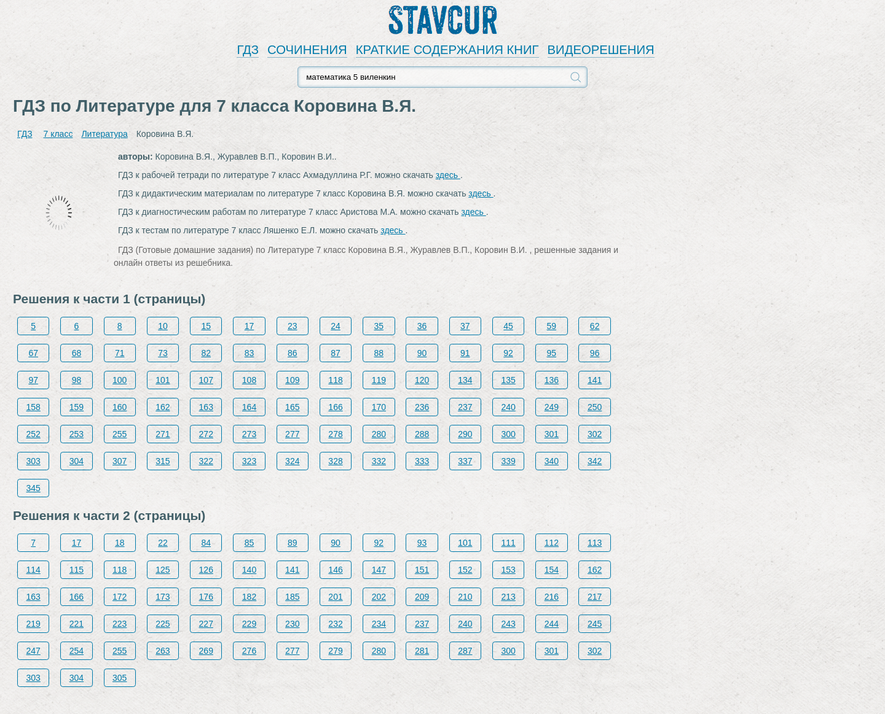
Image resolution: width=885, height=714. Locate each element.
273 (249, 434)
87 (335, 353)
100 (119, 380)
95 (552, 353)
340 (552, 461)
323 (249, 461)
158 (33, 407)
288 (422, 434)
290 (465, 434)
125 (162, 570)
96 (595, 353)
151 (422, 570)
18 (120, 543)
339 (508, 461)
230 (292, 624)
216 (552, 597)
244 (552, 624)
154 (552, 570)
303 (33, 461)
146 (335, 570)
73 (163, 353)
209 (422, 597)
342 (595, 461)
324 (292, 461)
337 (465, 461)
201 (335, 597)
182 (249, 597)
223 (119, 624)
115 (76, 570)
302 (595, 434)
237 (465, 407)
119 (379, 380)
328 (335, 461)
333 (422, 461)
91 (465, 353)
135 (508, 380)
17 (249, 326)
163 (206, 407)
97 (33, 380)
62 (595, 326)
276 (249, 651)
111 (508, 543)
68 (77, 353)
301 (552, 434)
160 (119, 407)
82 (206, 353)
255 (119, 434)
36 (422, 326)
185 (292, 597)
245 (595, 624)
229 (249, 624)
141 (595, 380)
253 (76, 434)
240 (508, 407)
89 (292, 543)
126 (206, 570)
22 (163, 543)
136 (552, 380)
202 (379, 597)
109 (292, 380)
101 (162, 380)
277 (292, 434)
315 (162, 461)
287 (465, 651)
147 (379, 570)
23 (292, 326)
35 (379, 326)
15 (206, 326)
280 (379, 434)
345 (33, 488)
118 (335, 380)
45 (508, 326)
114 (33, 570)
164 (249, 407)
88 (379, 353)
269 (206, 651)
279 (335, 651)
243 (508, 624)
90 (422, 353)
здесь (448, 175)
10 (163, 326)
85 (249, 543)
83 (249, 353)
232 (335, 624)
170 (379, 407)
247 (33, 651)
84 (206, 543)
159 (76, 407)
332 (379, 461)
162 (162, 407)
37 (465, 326)
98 (77, 380)
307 (119, 461)
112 (552, 543)
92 (508, 353)
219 (33, 624)
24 (335, 326)
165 (292, 407)
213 (508, 597)
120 (422, 380)
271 (162, 434)
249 (552, 407)
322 (206, 461)
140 (249, 570)
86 (292, 353)
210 (465, 597)
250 (595, 407)
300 (508, 434)
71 (120, 353)
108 (249, 380)
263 (162, 651)
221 (76, 624)
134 (465, 380)
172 (119, 597)
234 (379, 624)
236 (422, 407)
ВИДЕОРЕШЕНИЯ (601, 49)
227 (206, 624)
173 (162, 597)
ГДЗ (248, 49)
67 (33, 353)
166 (335, 407)
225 (162, 624)
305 (119, 678)
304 (76, 461)
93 (422, 543)
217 (595, 597)
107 (206, 380)
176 (206, 597)
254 (76, 651)
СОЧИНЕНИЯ (307, 49)
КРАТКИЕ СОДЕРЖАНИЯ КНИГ (447, 49)
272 (206, 434)
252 (33, 434)
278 (335, 434)
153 (508, 570)
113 (595, 543)
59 (552, 326)
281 (422, 651)
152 (465, 570)
